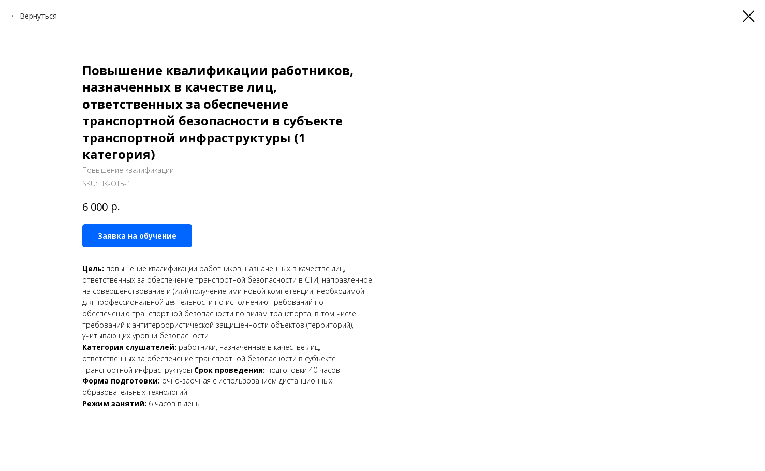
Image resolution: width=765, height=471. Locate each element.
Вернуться (38, 16)
